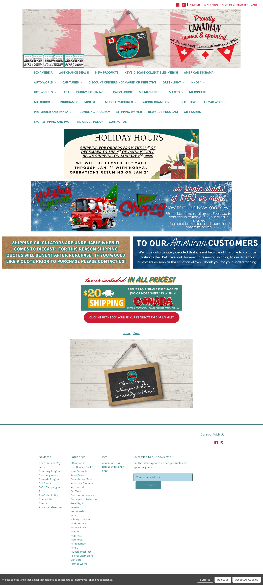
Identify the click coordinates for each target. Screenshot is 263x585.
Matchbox (43, 102)
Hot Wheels (45, 92)
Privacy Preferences (50, 507)
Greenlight (173, 82)
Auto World (45, 82)
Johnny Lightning (91, 92)
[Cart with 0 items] (254, 4)
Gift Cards (211, 4)
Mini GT (91, 102)
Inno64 (197, 82)
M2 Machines (151, 92)
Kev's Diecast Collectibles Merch (151, 72)
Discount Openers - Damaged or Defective (122, 82)
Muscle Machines (120, 102)
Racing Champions (158, 102)
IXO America (43, 72)
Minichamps (68, 102)
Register (242, 4)
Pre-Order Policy (89, 122)
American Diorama (198, 72)
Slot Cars (188, 102)
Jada (65, 92)
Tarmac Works (215, 102)
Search (195, 4)
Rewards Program (163, 112)
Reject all (222, 579)
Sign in (227, 4)
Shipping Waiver (129, 112)
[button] (131, 317)
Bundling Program (95, 112)
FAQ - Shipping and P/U (51, 122)
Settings (205, 579)
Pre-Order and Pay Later (53, 112)
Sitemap (44, 503)
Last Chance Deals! (74, 72)
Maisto (176, 92)
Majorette (197, 92)
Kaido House (123, 92)
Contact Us (118, 122)
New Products (106, 72)
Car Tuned (72, 82)
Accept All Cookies (246, 579)
